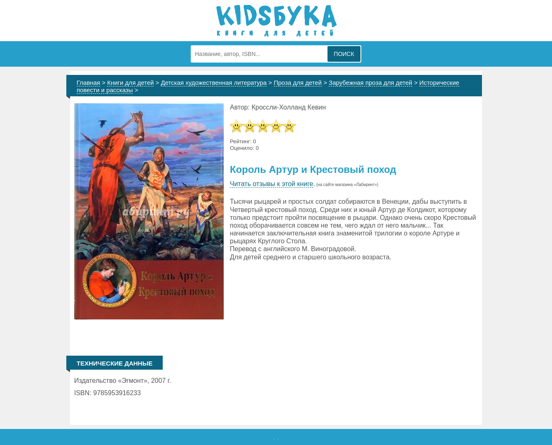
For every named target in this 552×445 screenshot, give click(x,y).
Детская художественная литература (214, 82)
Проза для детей (298, 82)
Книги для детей (130, 82)
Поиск (344, 54)
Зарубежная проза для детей (370, 82)
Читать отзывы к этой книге (271, 183)
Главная (88, 82)
